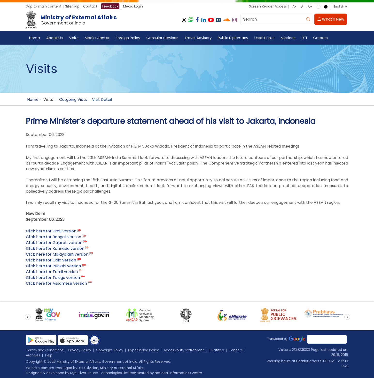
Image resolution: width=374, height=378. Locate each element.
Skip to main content (44, 6)
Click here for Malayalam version (57, 254)
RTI (304, 37)
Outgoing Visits (73, 99)
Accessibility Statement (184, 350)
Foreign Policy (128, 37)
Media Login (133, 6)
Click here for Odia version (51, 260)
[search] (308, 19)
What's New (330, 19)
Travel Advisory (198, 37)
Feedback (110, 6)
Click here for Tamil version (52, 272)
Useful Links (264, 37)
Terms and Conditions (44, 350)
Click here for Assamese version (56, 283)
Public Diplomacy (233, 37)
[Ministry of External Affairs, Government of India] (72, 20)
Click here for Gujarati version (54, 242)
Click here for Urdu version (51, 231)
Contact (90, 6)
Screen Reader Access (268, 6)
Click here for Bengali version (53, 237)
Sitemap (72, 6)
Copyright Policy (109, 350)
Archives (33, 355)
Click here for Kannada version (55, 248)
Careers (320, 37)
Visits (73, 37)
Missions (288, 37)
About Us (54, 37)
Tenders (236, 350)
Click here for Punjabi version (53, 266)
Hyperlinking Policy (143, 350)
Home (34, 37)
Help (48, 355)
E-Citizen (216, 350)
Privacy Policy (79, 350)
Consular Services (162, 37)
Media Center (97, 37)
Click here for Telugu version (53, 277)
